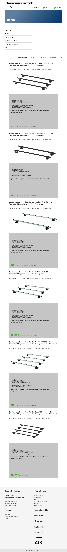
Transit (33, 25)
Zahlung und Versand (40, 501)
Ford (27, 25)
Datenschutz (38, 505)
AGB (35, 499)
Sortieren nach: (41, 58)
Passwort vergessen (11, 517)
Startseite (8, 25)
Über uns (36, 503)
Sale (6, 519)
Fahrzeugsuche (18, 25)
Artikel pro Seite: (23, 58)
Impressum (37, 497)
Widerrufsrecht (38, 495)
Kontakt (7, 515)
